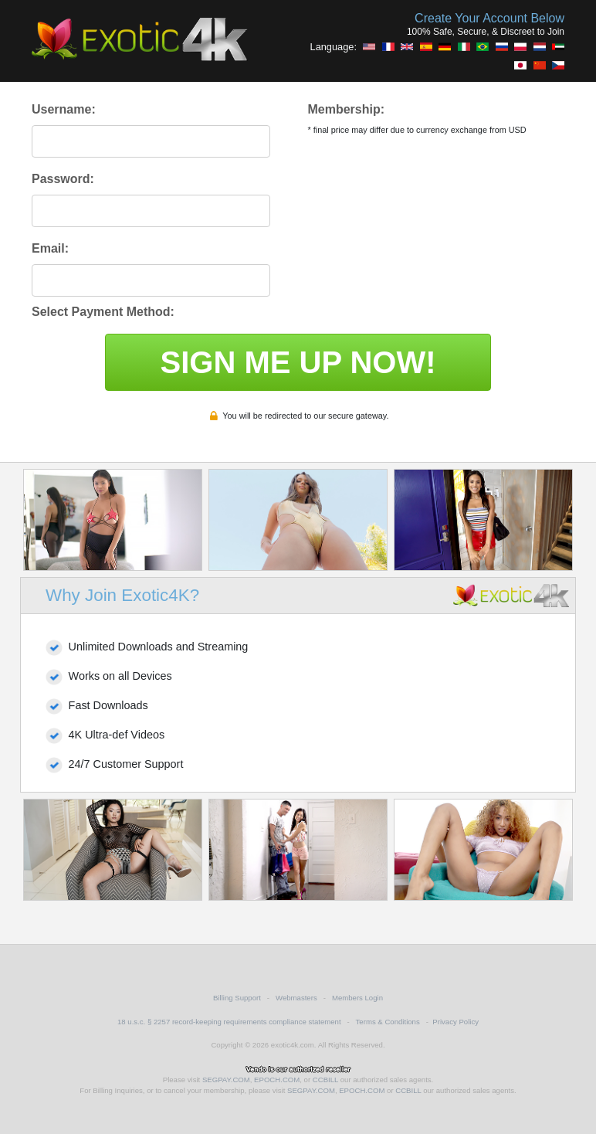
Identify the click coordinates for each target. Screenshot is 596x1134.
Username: (64, 109)
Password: (63, 178)
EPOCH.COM (277, 1079)
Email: (50, 248)
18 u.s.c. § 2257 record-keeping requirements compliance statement (229, 1021)
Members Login (357, 997)
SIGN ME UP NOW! (297, 362)
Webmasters (296, 997)
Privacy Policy (455, 1021)
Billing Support (237, 997)
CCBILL (325, 1079)
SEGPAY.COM (226, 1079)
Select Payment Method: (103, 311)
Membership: (345, 109)
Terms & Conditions (388, 1021)
